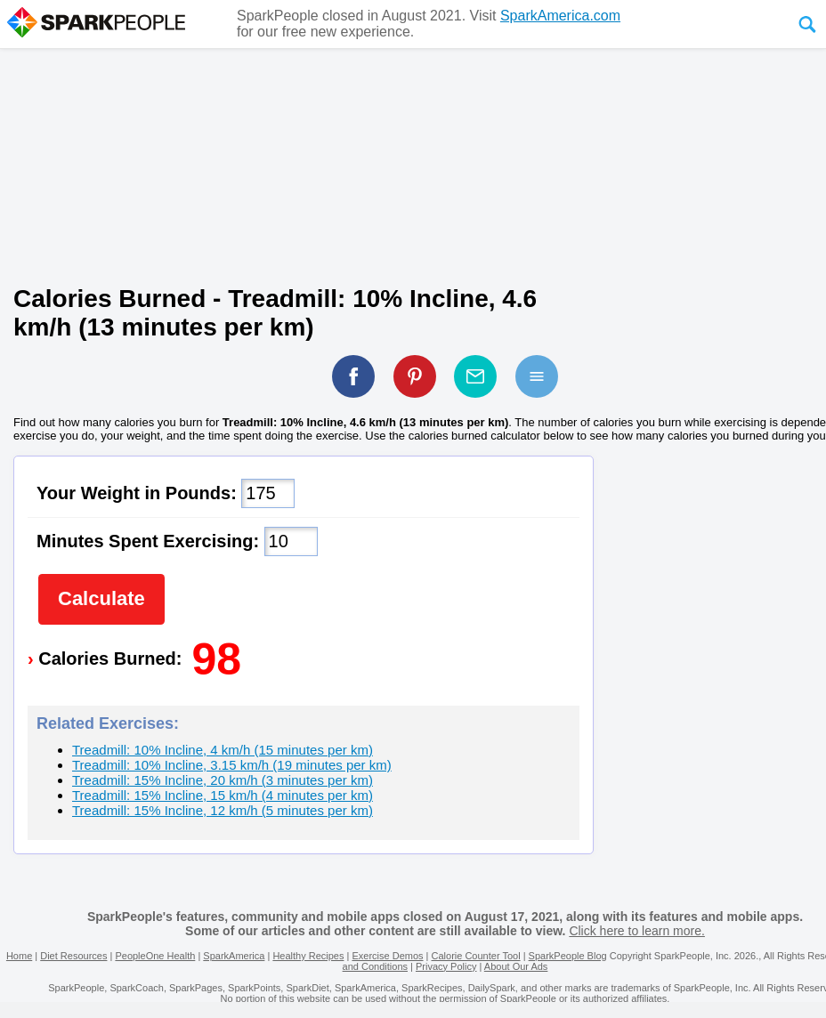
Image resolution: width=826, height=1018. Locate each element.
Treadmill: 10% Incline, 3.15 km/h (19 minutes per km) (232, 764)
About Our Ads (516, 966)
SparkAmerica (233, 955)
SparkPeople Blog (568, 955)
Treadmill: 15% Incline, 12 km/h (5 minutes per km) (222, 810)
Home (19, 955)
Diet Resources (73, 955)
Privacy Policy (446, 966)
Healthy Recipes (308, 955)
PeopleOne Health (155, 955)
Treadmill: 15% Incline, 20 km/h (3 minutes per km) (222, 780)
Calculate (101, 598)
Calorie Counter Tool (476, 955)
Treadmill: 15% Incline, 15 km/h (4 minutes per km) (222, 795)
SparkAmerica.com (560, 15)
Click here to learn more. (637, 931)
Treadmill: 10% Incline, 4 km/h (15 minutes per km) (222, 749)
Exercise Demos (387, 955)
